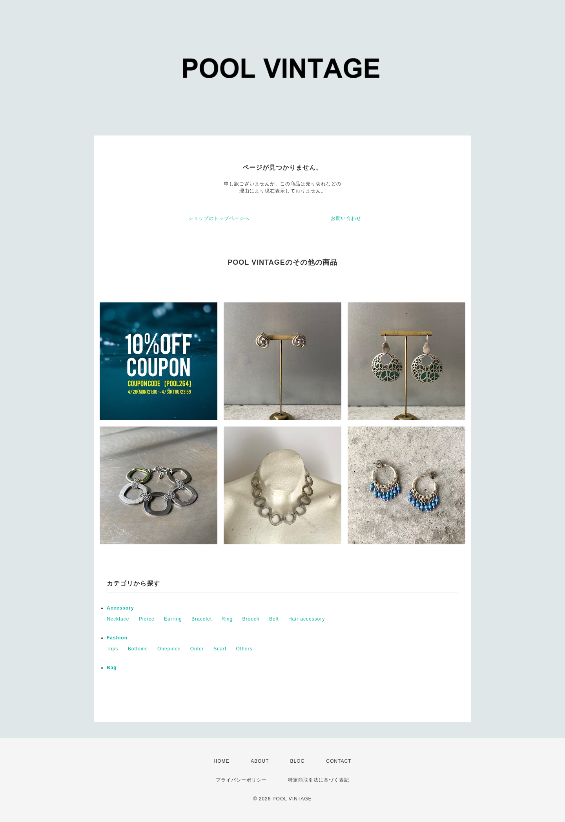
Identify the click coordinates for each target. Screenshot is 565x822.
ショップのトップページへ (219, 218)
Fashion (117, 638)
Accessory (120, 608)
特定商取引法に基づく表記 (318, 780)
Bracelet (201, 619)
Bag (112, 667)
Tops (112, 649)
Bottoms (138, 649)
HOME (222, 761)
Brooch (251, 619)
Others (244, 649)
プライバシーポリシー (241, 780)
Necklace (118, 619)
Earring (173, 619)
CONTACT (338, 761)
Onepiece (168, 649)
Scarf (219, 649)
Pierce (147, 619)
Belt (274, 619)
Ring (227, 619)
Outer (197, 649)
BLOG (297, 761)
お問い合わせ (346, 218)
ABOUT (260, 761)
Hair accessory (306, 619)
